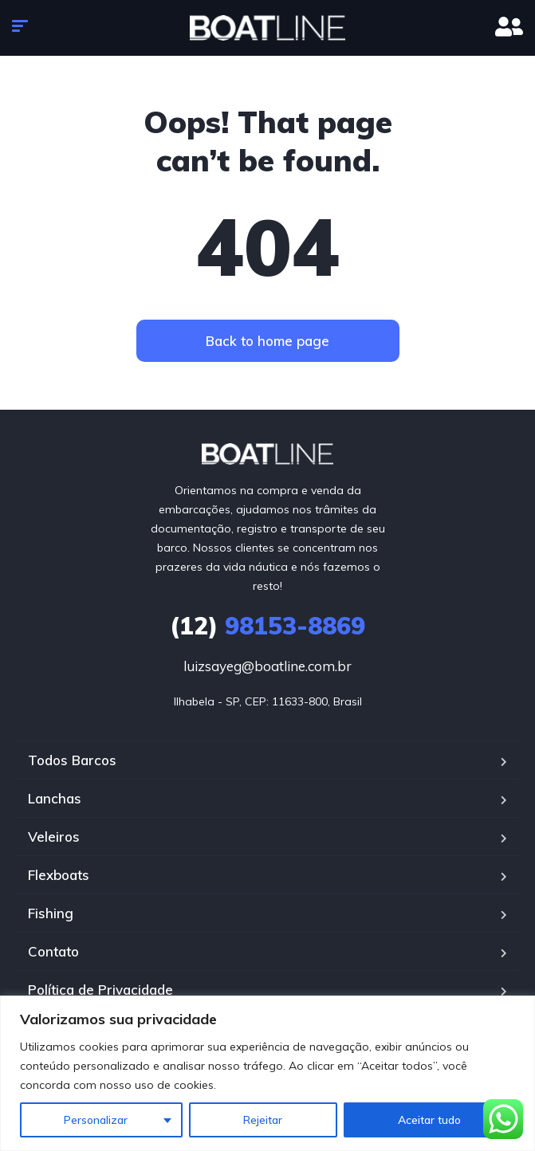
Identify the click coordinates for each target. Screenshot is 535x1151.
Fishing (50, 913)
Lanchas (54, 798)
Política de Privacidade (100, 989)
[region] (267, 1073)
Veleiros (54, 836)
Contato (53, 951)
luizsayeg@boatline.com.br (267, 666)
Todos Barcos (72, 760)
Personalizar (96, 1120)
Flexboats (58, 874)
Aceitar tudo (429, 1120)
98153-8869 (267, 626)
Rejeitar (262, 1120)
